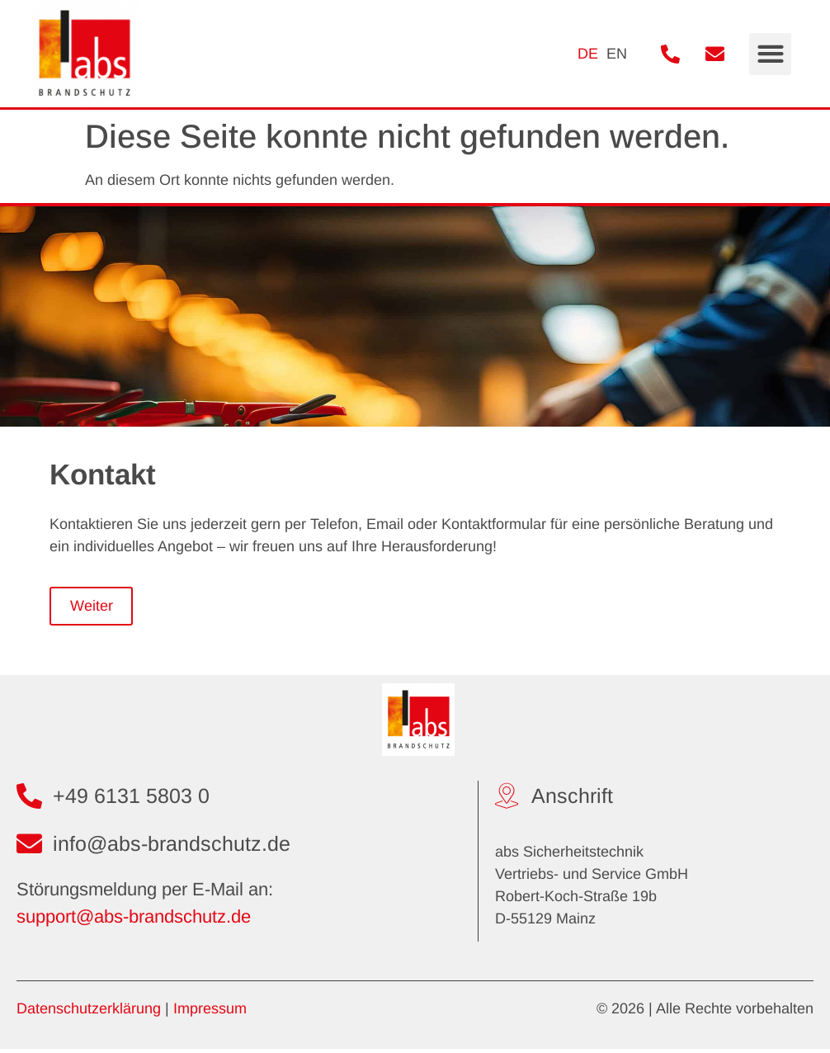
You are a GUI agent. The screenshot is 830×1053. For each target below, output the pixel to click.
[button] (770, 54)
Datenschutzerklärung (89, 1012)
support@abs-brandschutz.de (134, 920)
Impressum (210, 1012)
